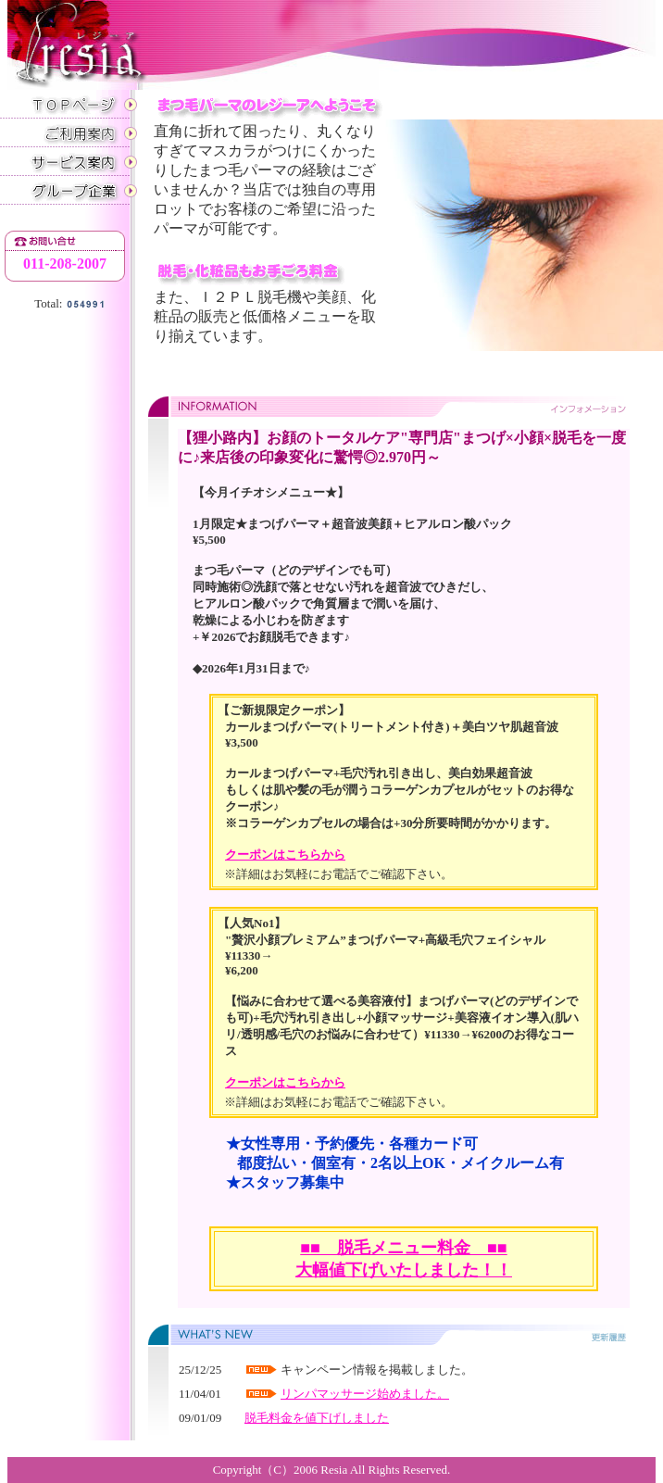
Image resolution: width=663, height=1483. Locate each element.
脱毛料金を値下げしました (316, 1418)
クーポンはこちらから (285, 854)
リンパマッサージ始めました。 (365, 1394)
